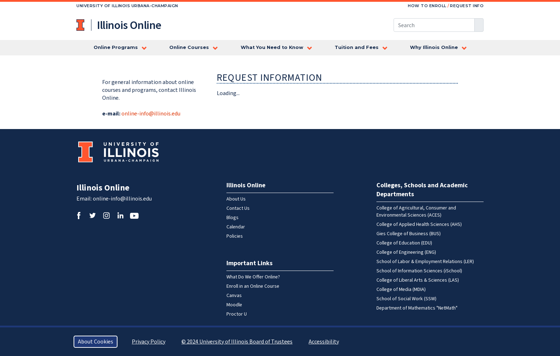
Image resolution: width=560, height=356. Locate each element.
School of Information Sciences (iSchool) (419, 271)
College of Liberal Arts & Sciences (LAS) (417, 280)
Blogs (232, 217)
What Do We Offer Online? (253, 277)
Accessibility (324, 342)
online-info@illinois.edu (150, 114)
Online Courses (189, 47)
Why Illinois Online (434, 47)
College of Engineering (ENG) (406, 252)
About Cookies (95, 342)
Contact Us (238, 208)
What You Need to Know (272, 47)
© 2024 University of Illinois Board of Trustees (236, 342)
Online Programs (116, 47)
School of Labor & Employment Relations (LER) (425, 261)
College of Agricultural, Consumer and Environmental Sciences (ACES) (416, 211)
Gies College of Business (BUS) (408, 233)
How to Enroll (427, 5)
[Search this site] (434, 25)
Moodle (234, 304)
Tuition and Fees (357, 47)
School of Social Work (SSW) (406, 298)
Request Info (467, 5)
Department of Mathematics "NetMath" (417, 308)
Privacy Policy (148, 342)
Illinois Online (102, 188)
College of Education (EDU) (404, 243)
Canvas (234, 295)
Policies (234, 236)
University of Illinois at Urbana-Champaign (81, 25)
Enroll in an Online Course (252, 286)
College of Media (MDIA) (401, 289)
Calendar (235, 227)
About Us (236, 199)
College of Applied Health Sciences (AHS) (419, 224)
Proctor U (236, 314)
